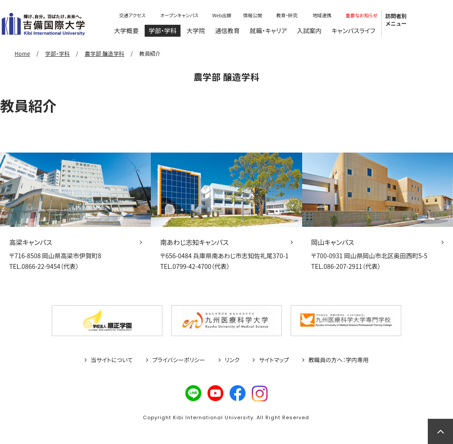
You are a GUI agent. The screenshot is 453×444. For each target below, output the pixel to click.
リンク (232, 360)
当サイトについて (112, 360)
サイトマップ (274, 360)
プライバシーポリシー (178, 360)
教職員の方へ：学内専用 (338, 360)
